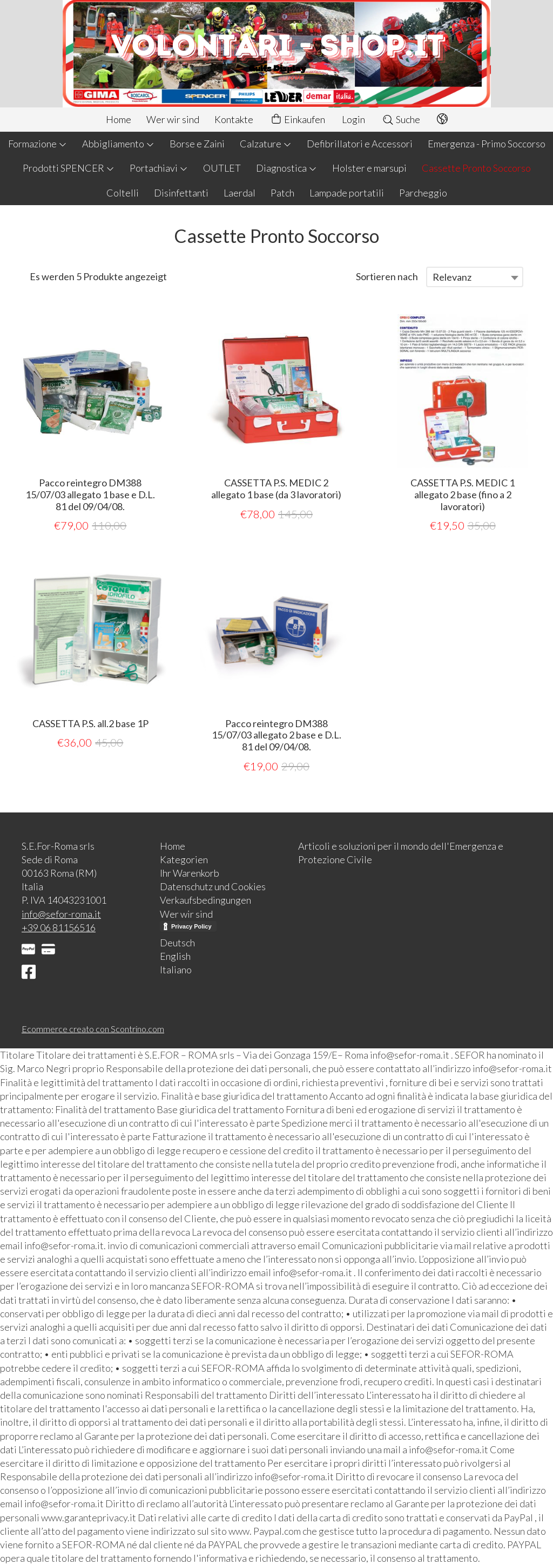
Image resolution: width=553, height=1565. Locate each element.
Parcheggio (423, 193)
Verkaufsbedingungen (205, 900)
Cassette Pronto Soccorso (476, 168)
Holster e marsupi (369, 168)
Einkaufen (297, 119)
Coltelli (122, 193)
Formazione (37, 144)
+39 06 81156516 (59, 927)
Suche (401, 119)
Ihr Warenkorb (189, 873)
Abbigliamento (118, 144)
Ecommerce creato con (93, 1029)
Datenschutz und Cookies (213, 886)
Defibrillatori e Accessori (360, 144)
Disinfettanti (181, 193)
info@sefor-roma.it (61, 914)
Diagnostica (286, 168)
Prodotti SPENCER (68, 168)
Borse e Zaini (197, 144)
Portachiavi (159, 168)
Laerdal (239, 193)
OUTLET (222, 168)
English (175, 956)
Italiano (176, 969)
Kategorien (184, 859)
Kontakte (233, 119)
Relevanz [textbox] (452, 277)
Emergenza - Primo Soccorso (486, 144)
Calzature (266, 144)
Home (118, 119)
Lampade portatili (346, 193)
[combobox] (474, 277)
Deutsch (177, 943)
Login (353, 119)
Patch (282, 193)
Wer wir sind (172, 119)
